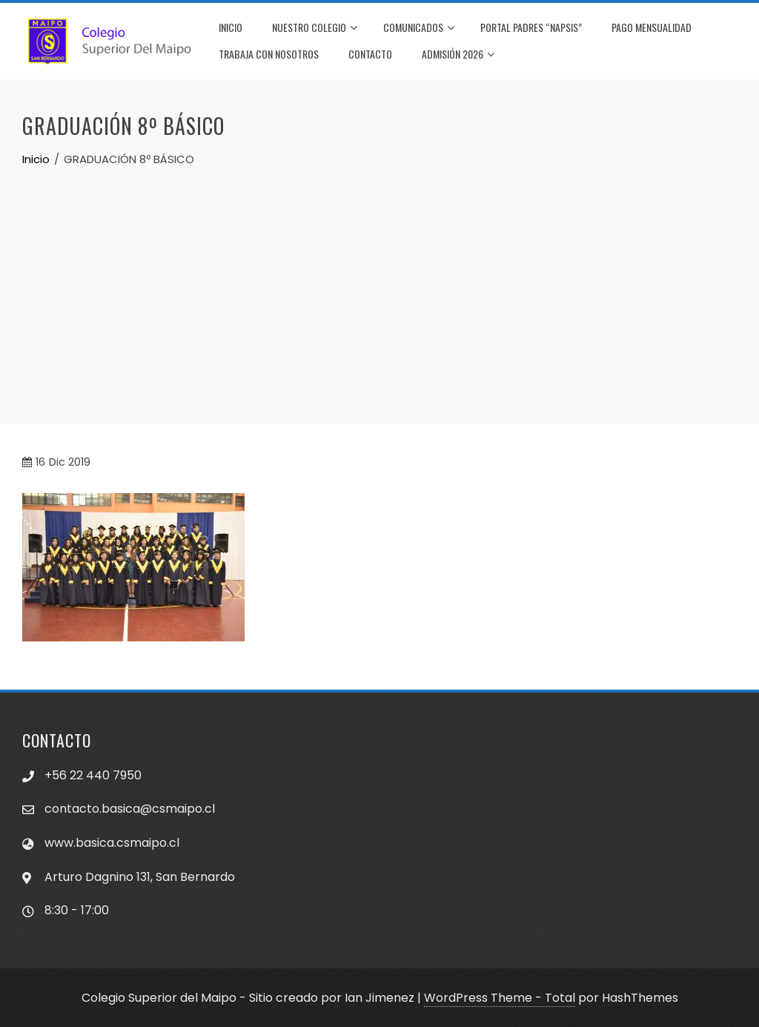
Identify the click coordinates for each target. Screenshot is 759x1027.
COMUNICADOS (418, 28)
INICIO (230, 27)
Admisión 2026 (458, 55)
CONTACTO (370, 54)
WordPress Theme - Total (499, 997)
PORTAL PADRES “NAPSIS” (531, 27)
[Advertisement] (379, 279)
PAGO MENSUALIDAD (651, 27)
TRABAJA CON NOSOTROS (269, 54)
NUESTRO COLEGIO (314, 28)
